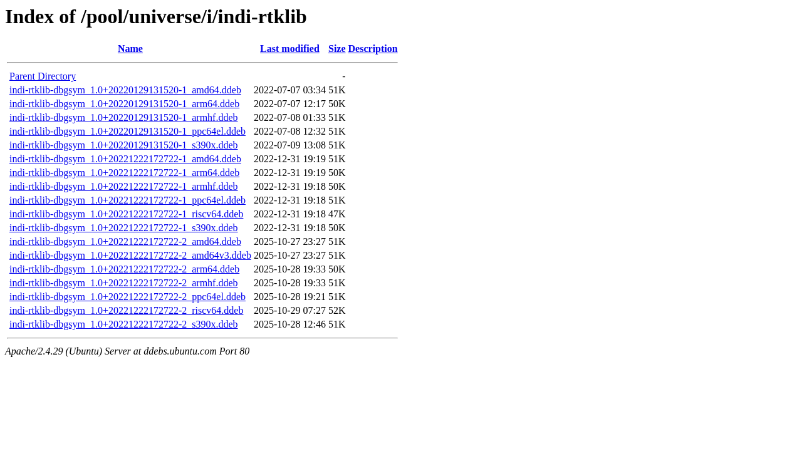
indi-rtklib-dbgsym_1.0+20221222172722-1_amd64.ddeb (125, 158)
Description (373, 48)
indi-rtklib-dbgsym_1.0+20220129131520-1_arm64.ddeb (124, 103)
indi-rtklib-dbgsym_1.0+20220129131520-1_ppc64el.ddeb (127, 131)
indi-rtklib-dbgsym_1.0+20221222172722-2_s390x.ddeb (123, 324)
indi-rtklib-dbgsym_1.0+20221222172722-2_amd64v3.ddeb (130, 255)
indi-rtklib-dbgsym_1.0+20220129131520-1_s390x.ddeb (123, 145)
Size (337, 48)
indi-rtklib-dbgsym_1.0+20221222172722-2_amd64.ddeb (125, 241)
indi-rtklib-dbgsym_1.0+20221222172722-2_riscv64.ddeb (126, 310)
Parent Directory (42, 76)
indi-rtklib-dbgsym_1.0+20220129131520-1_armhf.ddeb (123, 117)
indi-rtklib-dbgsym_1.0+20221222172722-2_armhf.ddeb (123, 282)
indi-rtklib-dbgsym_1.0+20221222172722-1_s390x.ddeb (123, 227)
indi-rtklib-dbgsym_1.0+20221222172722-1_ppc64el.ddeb (127, 200)
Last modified (290, 48)
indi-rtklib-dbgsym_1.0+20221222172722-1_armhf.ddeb (123, 186)
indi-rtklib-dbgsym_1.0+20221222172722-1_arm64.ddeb (124, 172)
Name (130, 48)
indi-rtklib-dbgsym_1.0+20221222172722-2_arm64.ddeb (124, 269)
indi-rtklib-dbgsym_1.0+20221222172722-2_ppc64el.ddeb (127, 296)
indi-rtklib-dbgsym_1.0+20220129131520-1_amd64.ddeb (125, 90)
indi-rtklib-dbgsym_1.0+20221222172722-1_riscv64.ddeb (126, 214)
